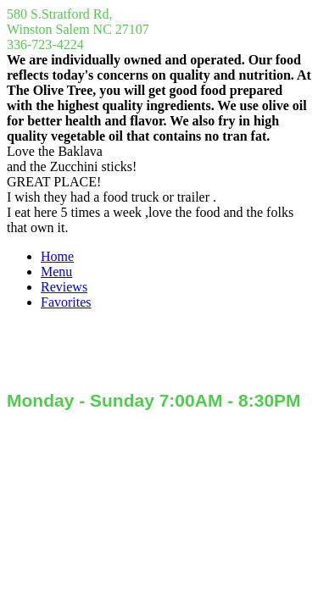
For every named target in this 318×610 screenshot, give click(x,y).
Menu (56, 271)
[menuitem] (176, 256)
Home (57, 256)
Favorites (66, 302)
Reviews (64, 287)
